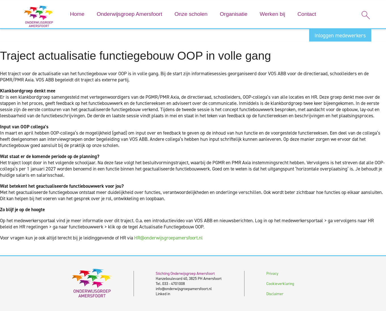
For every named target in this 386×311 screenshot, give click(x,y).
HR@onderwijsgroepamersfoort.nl (168, 238)
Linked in (163, 293)
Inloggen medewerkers (340, 35)
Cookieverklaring (280, 283)
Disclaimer (274, 293)
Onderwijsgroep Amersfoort (129, 14)
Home (77, 14)
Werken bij (272, 14)
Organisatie (233, 14)
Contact (307, 14)
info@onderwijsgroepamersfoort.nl (184, 288)
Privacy (272, 273)
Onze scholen (190, 14)
